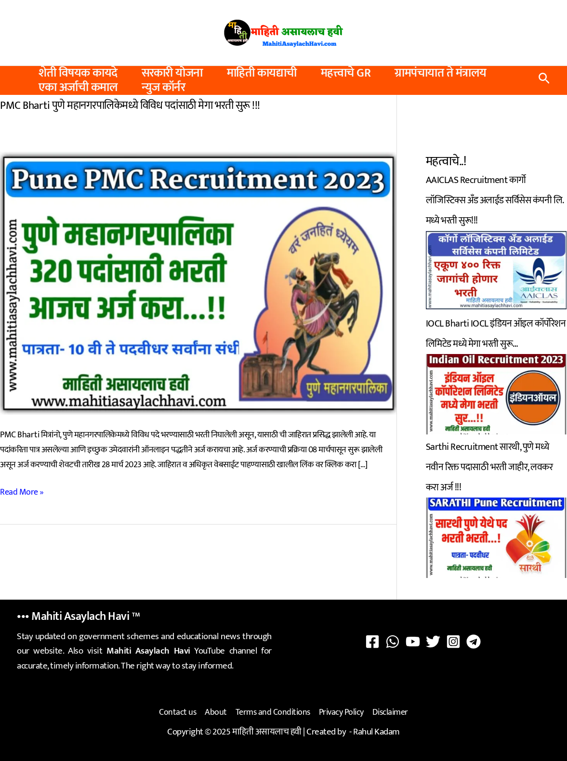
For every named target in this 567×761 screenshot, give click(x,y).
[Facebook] (372, 641)
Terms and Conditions (273, 712)
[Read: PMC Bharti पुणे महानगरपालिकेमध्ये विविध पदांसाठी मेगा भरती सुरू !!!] (198, 283)
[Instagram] (453, 641)
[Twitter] (433, 641)
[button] (544, 80)
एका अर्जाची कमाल (78, 87)
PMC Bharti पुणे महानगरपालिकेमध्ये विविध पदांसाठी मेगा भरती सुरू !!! (130, 105)
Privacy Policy (341, 712)
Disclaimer (390, 712)
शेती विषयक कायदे (78, 73)
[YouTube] (413, 641)
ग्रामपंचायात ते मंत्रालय (441, 73)
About (216, 712)
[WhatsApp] (392, 641)
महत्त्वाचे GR (346, 73)
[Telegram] (473, 641)
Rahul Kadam (376, 731)
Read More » (22, 492)
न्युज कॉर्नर (163, 87)
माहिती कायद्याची (262, 73)
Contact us (177, 712)
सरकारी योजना (172, 73)
